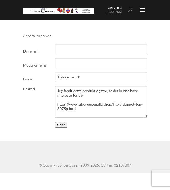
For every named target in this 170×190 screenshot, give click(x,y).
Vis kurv (115, 8)
